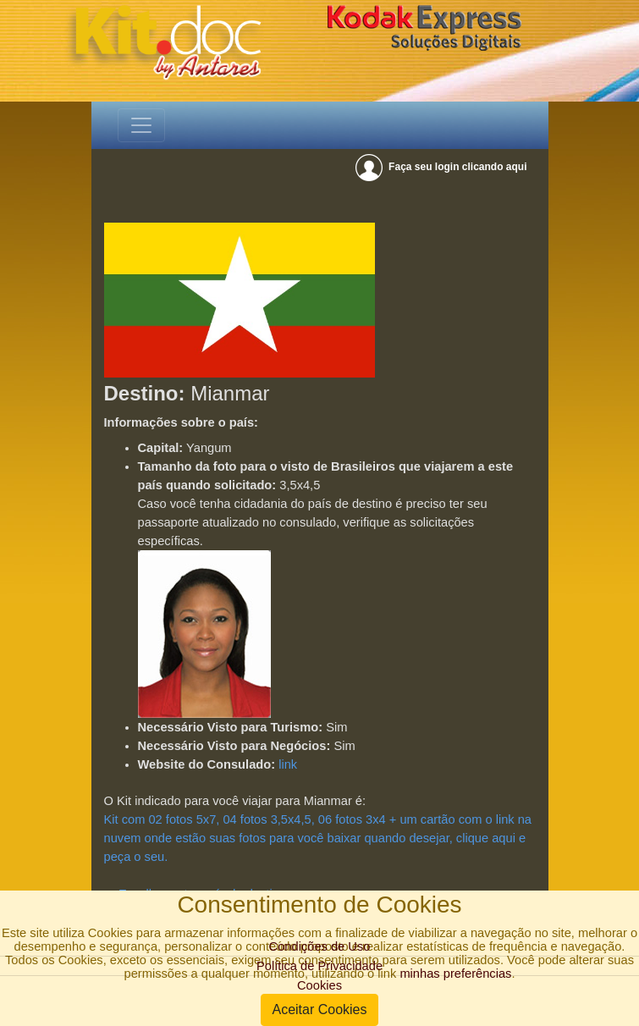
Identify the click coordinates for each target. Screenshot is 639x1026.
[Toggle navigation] (141, 125)
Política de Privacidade (319, 966)
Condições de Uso (320, 946)
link (287, 764)
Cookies (319, 985)
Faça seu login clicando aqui (442, 167)
